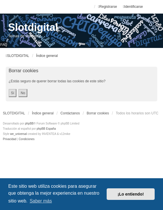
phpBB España (46, 128)
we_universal (18, 133)
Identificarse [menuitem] (133, 7)
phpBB (29, 123)
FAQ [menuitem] (3, 45)
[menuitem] (10, 139)
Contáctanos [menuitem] (70, 113)
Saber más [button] (41, 200)
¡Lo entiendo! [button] (131, 194)
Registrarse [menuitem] (107, 7)
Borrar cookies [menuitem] (98, 113)
